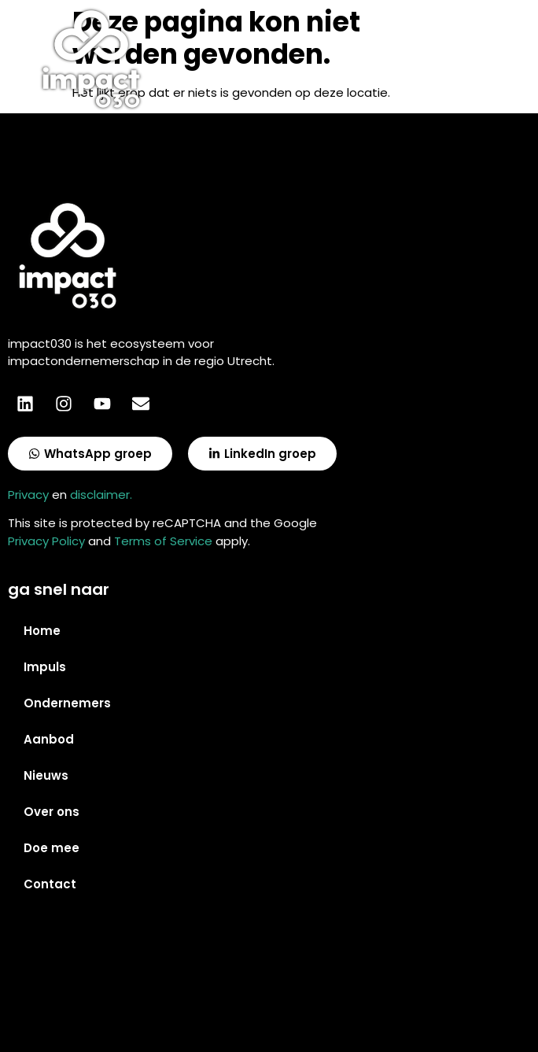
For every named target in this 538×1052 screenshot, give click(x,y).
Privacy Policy (46, 541)
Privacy (28, 494)
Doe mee (51, 848)
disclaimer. (101, 494)
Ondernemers (67, 703)
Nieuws (46, 775)
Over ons (51, 811)
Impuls (45, 667)
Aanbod (49, 739)
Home (42, 630)
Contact (50, 884)
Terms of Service (163, 541)
